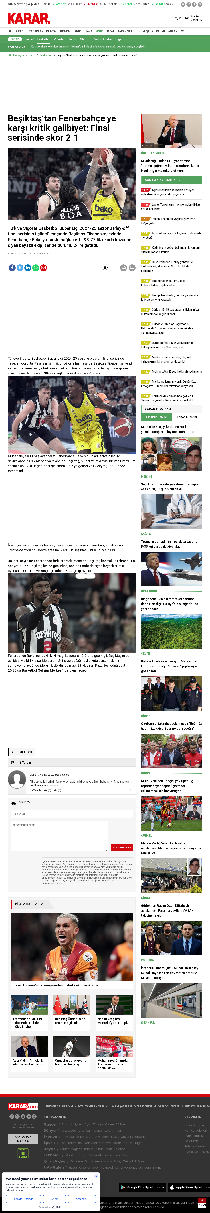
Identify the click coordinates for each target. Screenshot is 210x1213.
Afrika (116, 1130)
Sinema (96, 1161)
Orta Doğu (68, 1130)
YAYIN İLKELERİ (94, 1106)
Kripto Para (83, 31)
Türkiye (98, 1124)
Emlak (80, 1137)
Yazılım (115, 1155)
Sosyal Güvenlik (122, 1137)
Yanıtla (37, 790)
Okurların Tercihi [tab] (156, 417)
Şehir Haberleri (195, 1146)
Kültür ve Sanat (126, 1167)
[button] (100, 268)
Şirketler (141, 1137)
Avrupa (97, 1130)
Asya (107, 1130)
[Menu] (181, 31)
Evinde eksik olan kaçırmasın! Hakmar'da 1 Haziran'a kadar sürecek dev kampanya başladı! (88, 47)
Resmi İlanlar (166, 31)
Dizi (87, 1161)
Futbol (30, 39)
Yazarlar (36, 31)
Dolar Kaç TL (193, 1141)
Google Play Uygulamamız (145, 1187)
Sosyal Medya (98, 1155)
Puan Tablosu (194, 1136)
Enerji (105, 1137)
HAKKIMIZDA (52, 1106)
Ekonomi (65, 31)
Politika (67, 1124)
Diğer (119, 39)
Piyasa (69, 1137)
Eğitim (120, 1124)
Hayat (110, 31)
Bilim (125, 1155)
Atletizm (84, 39)
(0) (49, 790)
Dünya (51, 31)
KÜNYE (79, 1106)
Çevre (109, 1124)
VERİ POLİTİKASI (168, 1106)
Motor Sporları (103, 39)
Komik (108, 1161)
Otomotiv (93, 1137)
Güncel (20, 31)
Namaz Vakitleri (196, 1130)
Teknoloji (52, 1155)
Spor (99, 31)
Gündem (76, 1161)
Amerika (84, 1130)
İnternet (81, 1155)
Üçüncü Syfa (82, 1124)
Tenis (72, 39)
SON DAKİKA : (17, 47)
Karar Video (126, 31)
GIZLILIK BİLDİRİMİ (145, 1106)
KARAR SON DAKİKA (23, 1138)
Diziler (64, 1149)
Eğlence (120, 1149)
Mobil (69, 1155)
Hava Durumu (194, 1125)
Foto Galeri (54, 1167)
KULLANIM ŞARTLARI (119, 1106)
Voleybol (59, 39)
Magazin (76, 1149)
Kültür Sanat (103, 1149)
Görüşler (145, 31)
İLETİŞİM (67, 1106)
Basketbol (43, 39)
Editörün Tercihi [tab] (187, 417)
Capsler (84, 1167)
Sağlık (88, 1149)
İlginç (117, 1161)
